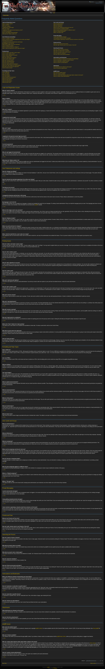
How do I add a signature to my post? (9, 55)
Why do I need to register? (7, 23)
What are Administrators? (58, 23)
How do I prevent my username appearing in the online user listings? (16, 39)
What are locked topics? (7, 81)
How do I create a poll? (7, 56)
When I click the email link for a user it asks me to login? (13, 48)
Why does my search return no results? (61, 50)
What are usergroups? (57, 26)
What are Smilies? (6, 74)
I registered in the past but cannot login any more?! (12, 30)
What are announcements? (7, 78)
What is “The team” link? (58, 32)
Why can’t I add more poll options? (9, 57)
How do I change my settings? (8, 38)
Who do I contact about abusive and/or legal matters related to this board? (68, 75)
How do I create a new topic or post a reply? (11, 52)
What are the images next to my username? (11, 44)
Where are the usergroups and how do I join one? (63, 27)
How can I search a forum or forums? (60, 49)
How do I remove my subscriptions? (60, 62)
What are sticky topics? (7, 79)
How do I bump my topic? (7, 67)
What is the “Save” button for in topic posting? (11, 65)
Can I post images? (6, 75)
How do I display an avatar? (8, 45)
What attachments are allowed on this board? (62, 66)
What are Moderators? (57, 24)
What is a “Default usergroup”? (59, 31)
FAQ (51, 12)
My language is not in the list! (8, 43)
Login (54, 12)
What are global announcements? (9, 77)
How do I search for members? (59, 53)
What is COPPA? (5, 24)
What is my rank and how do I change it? (10, 46)
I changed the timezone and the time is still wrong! (12, 41)
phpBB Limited (39, 628)
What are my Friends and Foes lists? (60, 43)
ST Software (54, 668)
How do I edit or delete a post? (8, 53)
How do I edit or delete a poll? (8, 58)
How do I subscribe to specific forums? (61, 61)
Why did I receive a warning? (8, 62)
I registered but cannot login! (8, 27)
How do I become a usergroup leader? (61, 28)
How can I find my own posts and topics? (61, 54)
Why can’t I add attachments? (8, 61)
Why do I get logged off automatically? (10, 32)
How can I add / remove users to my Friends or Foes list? (64, 44)
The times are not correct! (7, 40)
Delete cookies (93, 663)
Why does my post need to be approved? (10, 66)
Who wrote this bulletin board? (59, 72)
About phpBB (96, 628)
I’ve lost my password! (6, 31)
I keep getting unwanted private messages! (62, 38)
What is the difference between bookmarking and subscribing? (65, 58)
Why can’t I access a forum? (8, 60)
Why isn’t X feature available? (59, 73)
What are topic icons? (6, 82)
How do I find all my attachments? (60, 68)
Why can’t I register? (6, 26)
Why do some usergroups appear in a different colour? (64, 30)
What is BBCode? (6, 72)
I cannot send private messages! (59, 36)
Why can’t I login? (6, 28)
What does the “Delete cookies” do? (9, 33)
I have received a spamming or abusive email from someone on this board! (68, 39)
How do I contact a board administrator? (61, 76)
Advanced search (99, 3)
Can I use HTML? (5, 73)
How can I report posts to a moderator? (10, 63)
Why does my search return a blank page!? (62, 51)
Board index (6, 15)
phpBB (36, 204)
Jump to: (83, 660)
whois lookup (92, 643)
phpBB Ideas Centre (61, 636)
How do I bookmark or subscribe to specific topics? (63, 60)
